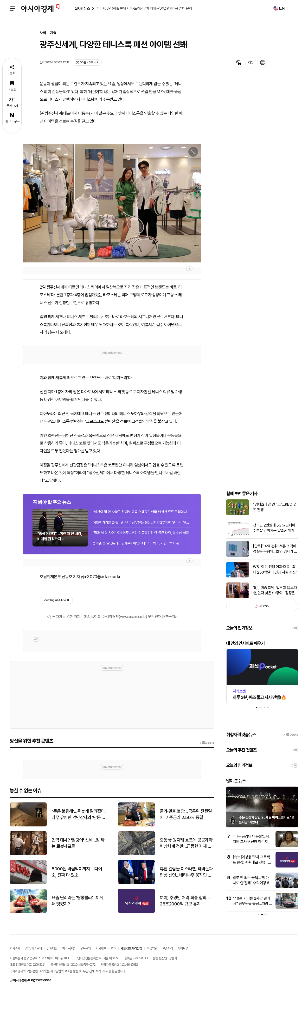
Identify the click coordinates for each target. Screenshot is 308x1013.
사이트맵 (183, 971)
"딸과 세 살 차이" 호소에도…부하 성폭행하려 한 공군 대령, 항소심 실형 (141, 554)
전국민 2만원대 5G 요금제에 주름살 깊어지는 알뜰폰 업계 (274, 551)
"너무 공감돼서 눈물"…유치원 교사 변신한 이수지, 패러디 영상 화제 (251, 864)
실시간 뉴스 (82, 8)
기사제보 (101, 971)
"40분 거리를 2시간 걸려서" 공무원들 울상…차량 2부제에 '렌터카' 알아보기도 (142, 544)
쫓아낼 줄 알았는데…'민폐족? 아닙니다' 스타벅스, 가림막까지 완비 (137, 565)
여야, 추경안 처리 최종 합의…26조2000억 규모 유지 (185, 924)
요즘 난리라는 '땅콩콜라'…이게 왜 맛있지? (77, 924)
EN (279, 8)
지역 (53, 33)
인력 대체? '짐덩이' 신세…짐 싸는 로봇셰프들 (77, 866)
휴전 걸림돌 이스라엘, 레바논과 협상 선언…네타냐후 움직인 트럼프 (186, 895)
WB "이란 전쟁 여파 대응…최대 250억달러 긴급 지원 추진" (275, 592)
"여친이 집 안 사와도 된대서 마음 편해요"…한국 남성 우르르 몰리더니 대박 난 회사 (142, 533)
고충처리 (167, 971)
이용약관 (152, 971)
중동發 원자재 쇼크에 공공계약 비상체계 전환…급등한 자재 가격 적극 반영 (186, 866)
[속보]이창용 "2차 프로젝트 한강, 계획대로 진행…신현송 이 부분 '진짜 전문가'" (252, 885)
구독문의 (85, 971)
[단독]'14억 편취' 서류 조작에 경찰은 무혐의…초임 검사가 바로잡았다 (275, 572)
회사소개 (15, 971)
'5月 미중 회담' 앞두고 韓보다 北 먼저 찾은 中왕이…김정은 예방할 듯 (275, 613)
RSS (113, 971)
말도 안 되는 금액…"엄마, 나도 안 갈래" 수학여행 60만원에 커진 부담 (252, 906)
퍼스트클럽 (68, 971)
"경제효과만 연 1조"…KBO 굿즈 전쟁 (274, 530)
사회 (43, 33)
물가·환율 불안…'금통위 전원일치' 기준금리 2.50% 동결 (186, 837)
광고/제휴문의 (33, 971)
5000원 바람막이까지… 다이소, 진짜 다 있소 (76, 895)
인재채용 (52, 971)
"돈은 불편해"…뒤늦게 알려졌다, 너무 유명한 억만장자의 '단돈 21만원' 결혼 (78, 837)
